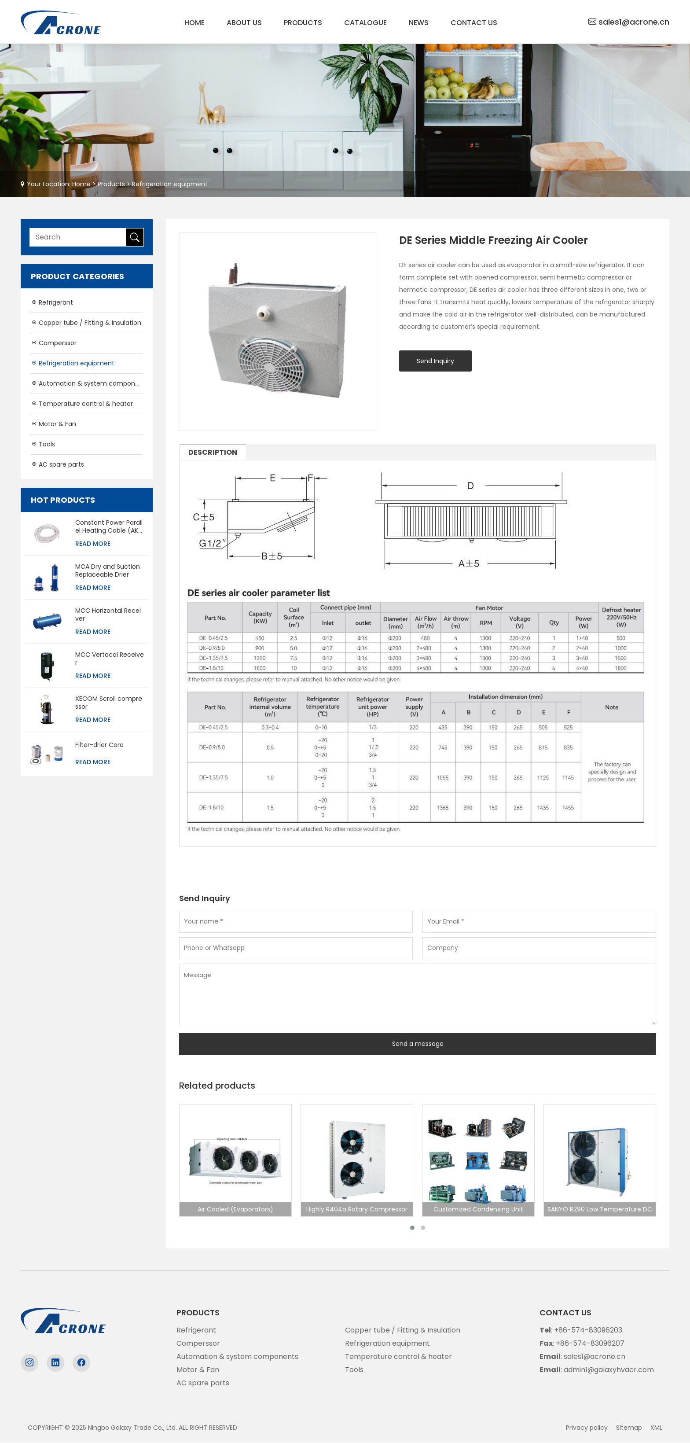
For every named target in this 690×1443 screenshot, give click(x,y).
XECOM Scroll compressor (108, 702)
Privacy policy (587, 1427)
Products (303, 23)
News (419, 23)
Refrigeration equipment (170, 184)
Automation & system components (87, 383)
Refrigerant (52, 302)
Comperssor (54, 343)
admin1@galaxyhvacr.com (609, 1370)
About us (244, 23)
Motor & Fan (53, 424)
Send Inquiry (435, 361)
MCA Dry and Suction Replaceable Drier (107, 570)
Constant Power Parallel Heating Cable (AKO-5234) (109, 526)
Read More (92, 543)
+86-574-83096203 (588, 1330)
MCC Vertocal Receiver (109, 658)
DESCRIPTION (212, 452)
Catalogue (365, 23)
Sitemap (629, 1427)
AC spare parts (57, 464)
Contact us (474, 23)
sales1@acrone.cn (633, 21)
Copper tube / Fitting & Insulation (86, 322)
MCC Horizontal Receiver (108, 614)
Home (194, 23)
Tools (43, 444)
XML (656, 1427)
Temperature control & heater (82, 403)
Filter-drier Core (99, 745)
